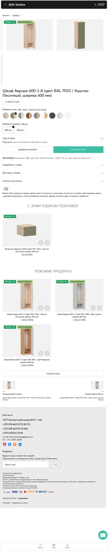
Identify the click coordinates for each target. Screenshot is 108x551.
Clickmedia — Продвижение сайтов (15, 542)
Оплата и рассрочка (12, 220)
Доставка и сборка (11, 211)
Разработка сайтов (9, 537)
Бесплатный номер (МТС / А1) (22, 459)
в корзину (27, 188)
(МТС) (16, 463)
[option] (53, 53)
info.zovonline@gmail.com (21, 476)
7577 (97, 5)
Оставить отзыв (12, 140)
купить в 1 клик (78, 188)
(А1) (15, 468)
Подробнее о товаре (12, 203)
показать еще (53, 413)
